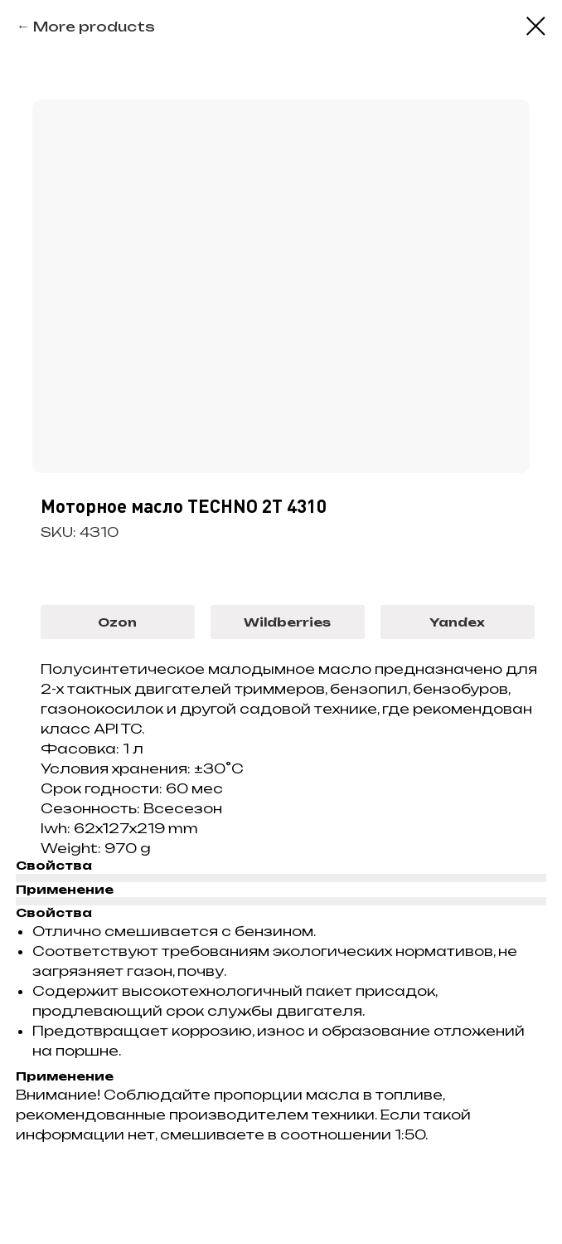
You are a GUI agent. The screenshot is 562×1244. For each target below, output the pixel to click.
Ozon (117, 622)
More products (94, 26)
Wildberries (287, 622)
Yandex (457, 622)
